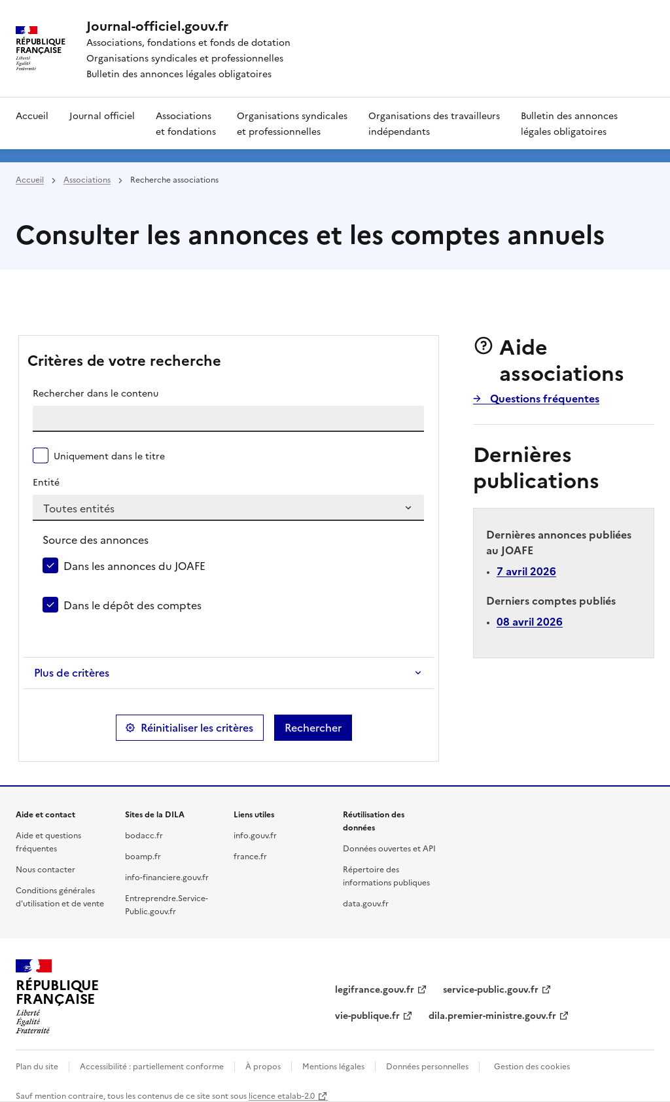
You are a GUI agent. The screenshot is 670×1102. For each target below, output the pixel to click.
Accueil (32, 115)
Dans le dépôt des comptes (132, 604)
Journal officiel (102, 115)
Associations (87, 179)
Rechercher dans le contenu (95, 392)
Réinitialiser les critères (197, 728)
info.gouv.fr (255, 834)
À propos (263, 1065)
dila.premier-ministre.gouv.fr (492, 1015)
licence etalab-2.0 (282, 1095)
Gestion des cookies (532, 1065)
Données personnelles (427, 1065)
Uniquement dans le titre (109, 455)
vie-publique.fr (367, 1015)
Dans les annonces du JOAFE (134, 565)
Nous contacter (45, 868)
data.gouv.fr (366, 902)
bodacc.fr (144, 834)
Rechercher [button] (313, 728)
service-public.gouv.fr (490, 988)
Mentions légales (333, 1065)
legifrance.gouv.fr (374, 988)
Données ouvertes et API (389, 847)
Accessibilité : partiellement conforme (152, 1065)
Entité (46, 481)
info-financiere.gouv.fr (167, 876)
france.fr (250, 855)
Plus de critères (71, 673)
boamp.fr (143, 855)
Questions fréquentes (543, 398)
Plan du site (37, 1065)
